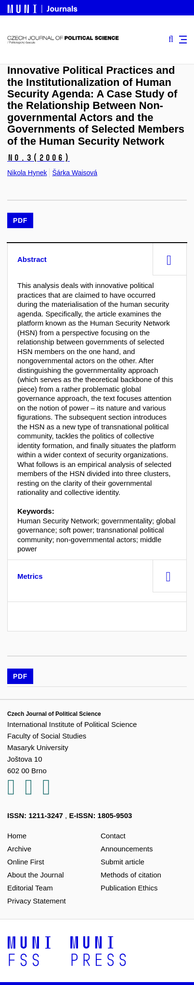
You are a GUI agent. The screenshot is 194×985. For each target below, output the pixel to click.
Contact (113, 836)
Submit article (122, 862)
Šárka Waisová (74, 173)
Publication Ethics (129, 888)
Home (16, 836)
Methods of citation (131, 875)
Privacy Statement (36, 901)
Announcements (127, 849)
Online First (25, 862)
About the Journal (35, 875)
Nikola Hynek (27, 173)
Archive (19, 849)
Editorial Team (30, 888)
